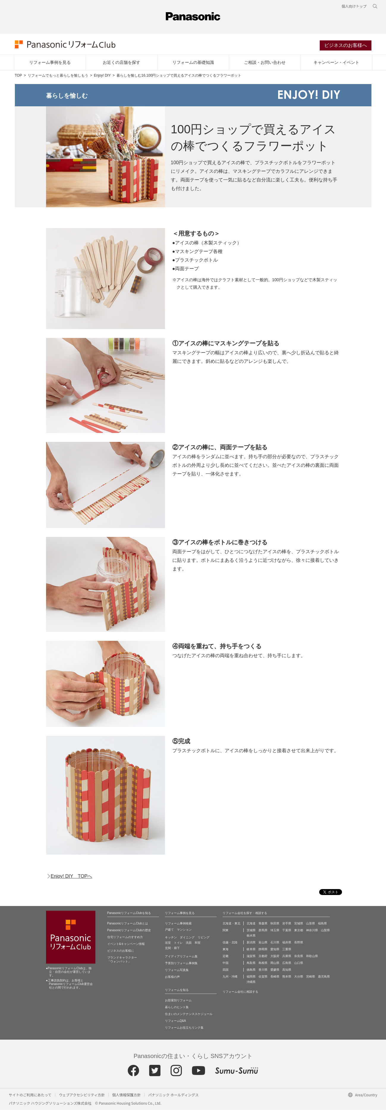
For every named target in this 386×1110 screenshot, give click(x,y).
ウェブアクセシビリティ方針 (82, 1095)
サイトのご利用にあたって (30, 1095)
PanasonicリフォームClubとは (127, 923)
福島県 (322, 923)
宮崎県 (310, 976)
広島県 (286, 963)
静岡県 (263, 949)
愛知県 (274, 949)
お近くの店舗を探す (121, 62)
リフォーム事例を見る (50, 62)
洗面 (189, 943)
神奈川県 (312, 930)
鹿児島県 (324, 976)
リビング (203, 937)
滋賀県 (251, 956)
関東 (226, 930)
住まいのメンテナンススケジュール (188, 1014)
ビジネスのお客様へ (345, 45)
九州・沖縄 (230, 976)
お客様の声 (172, 977)
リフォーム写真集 (177, 970)
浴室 (168, 943)
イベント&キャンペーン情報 (126, 944)
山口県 (298, 963)
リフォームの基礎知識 (193, 62)
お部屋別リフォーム (178, 1000)
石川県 (274, 942)
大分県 (298, 976)
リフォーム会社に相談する (240, 992)
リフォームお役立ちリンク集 (184, 1028)
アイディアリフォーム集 (181, 956)
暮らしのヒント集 (177, 1007)
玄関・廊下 (172, 948)
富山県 (263, 942)
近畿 (226, 956)
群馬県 (263, 930)
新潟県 (251, 942)
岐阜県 (251, 949)
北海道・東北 (231, 923)
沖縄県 (251, 982)
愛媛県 (274, 970)
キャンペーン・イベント (336, 62)
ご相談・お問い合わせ (265, 62)
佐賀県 (263, 976)
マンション (184, 930)
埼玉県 (274, 930)
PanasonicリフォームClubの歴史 (129, 930)
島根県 (263, 963)
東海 (226, 949)
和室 (198, 943)
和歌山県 (312, 956)
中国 (226, 963)
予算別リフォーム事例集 (181, 963)
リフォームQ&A (175, 1021)
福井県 (286, 942)
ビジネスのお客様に (120, 951)
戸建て (169, 930)
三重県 (286, 949)
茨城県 (251, 930)
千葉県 (286, 930)
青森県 (263, 923)
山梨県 (325, 930)
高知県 (286, 970)
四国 (226, 970)
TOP (18, 76)
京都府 (263, 956)
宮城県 (298, 923)
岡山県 (274, 963)
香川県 (263, 970)
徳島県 (251, 970)
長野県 (298, 942)
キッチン (171, 937)
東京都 (298, 930)
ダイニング (187, 937)
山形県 (310, 923)
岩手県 (286, 923)
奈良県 (298, 956)
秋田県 (274, 923)
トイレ (178, 943)
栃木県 (251, 935)
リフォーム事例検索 (178, 923)
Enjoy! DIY (102, 76)
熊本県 (286, 976)
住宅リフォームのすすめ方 (125, 937)
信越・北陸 (230, 942)
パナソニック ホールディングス (173, 1095)
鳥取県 (251, 963)
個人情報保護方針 (126, 1095)
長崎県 (274, 976)
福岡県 (251, 976)
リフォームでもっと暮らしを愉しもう (58, 76)
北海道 (251, 923)
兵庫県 (286, 956)
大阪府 (274, 956)
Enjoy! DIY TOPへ (71, 876)
